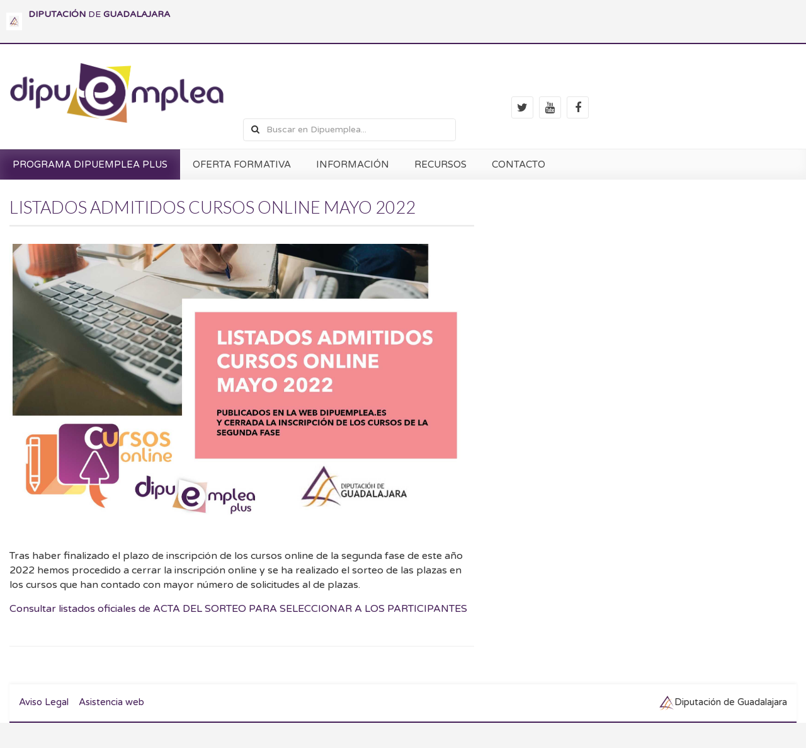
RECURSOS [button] (440, 164)
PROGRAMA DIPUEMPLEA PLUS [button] (90, 164)
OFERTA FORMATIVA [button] (242, 164)
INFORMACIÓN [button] (352, 164)
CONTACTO (518, 164)
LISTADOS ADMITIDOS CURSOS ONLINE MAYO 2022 (212, 207)
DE (99, 14)
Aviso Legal (44, 702)
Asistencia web (111, 702)
